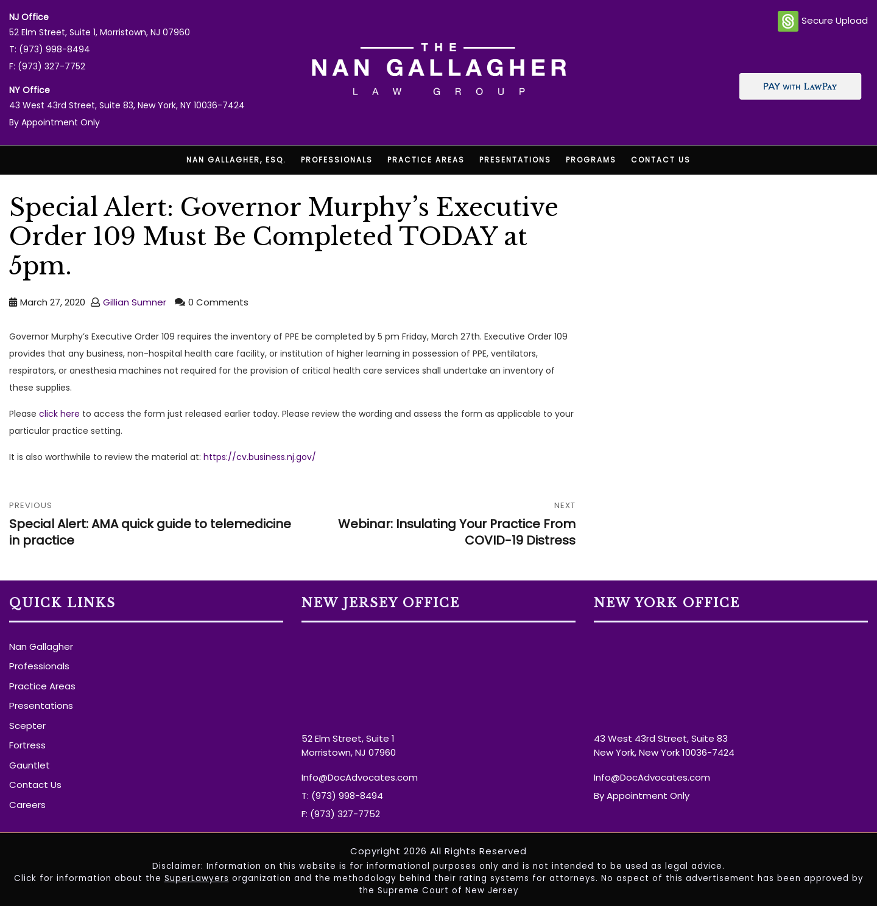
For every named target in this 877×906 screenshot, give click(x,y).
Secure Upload (823, 21)
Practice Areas (426, 160)
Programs (591, 160)
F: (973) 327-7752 (47, 66)
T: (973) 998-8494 (49, 49)
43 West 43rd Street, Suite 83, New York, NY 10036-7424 (127, 105)
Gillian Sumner (134, 302)
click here (60, 414)
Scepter (27, 725)
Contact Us (661, 160)
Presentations (515, 160)
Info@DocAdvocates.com (359, 777)
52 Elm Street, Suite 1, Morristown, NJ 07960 (99, 32)
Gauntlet (29, 765)
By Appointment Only (54, 122)
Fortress (27, 745)
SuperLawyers (196, 878)
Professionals (337, 160)
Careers (27, 804)
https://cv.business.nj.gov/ (259, 457)
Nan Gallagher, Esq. (236, 160)
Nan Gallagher (41, 646)
